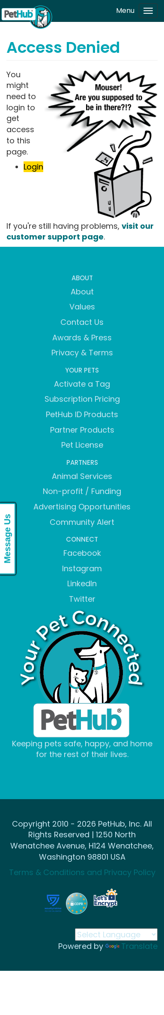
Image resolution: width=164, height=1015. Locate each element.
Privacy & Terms (82, 352)
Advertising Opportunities (82, 506)
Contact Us (82, 322)
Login (33, 166)
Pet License (82, 444)
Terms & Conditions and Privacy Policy (82, 872)
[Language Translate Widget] (116, 934)
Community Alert (82, 522)
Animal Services (82, 476)
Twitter (82, 599)
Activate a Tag (82, 384)
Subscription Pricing (82, 399)
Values (82, 306)
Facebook (82, 553)
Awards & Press (82, 337)
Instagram (82, 568)
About (82, 291)
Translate (131, 946)
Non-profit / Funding (82, 491)
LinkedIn (82, 583)
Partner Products (82, 429)
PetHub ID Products (82, 414)
